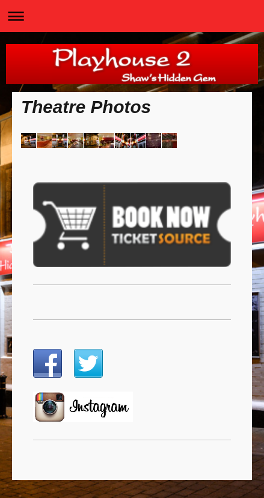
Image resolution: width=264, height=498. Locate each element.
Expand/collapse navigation (132, 16)
